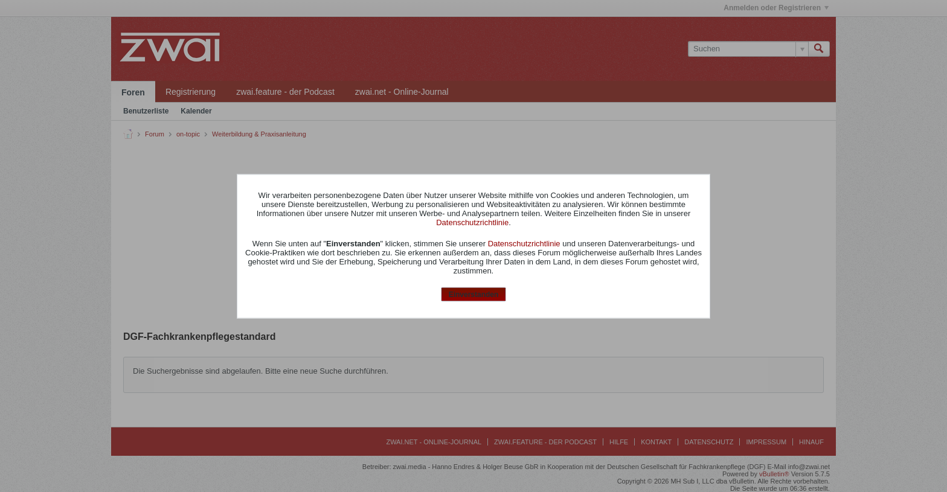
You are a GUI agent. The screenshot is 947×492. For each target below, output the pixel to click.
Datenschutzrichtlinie (472, 222)
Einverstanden (474, 294)
